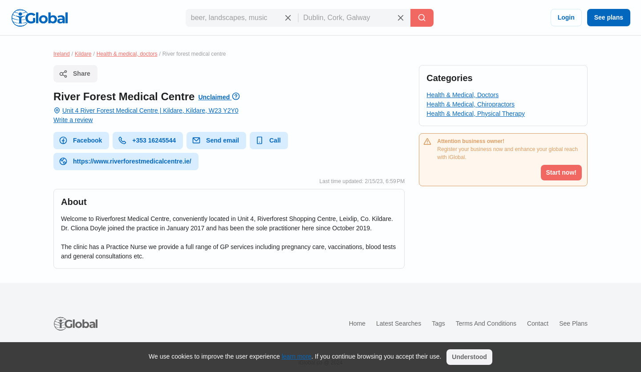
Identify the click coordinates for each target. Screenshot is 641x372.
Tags (438, 323)
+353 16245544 (147, 140)
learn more (297, 356)
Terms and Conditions (486, 323)
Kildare (83, 54)
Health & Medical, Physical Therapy (475, 113)
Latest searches (398, 323)
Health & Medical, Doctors (462, 94)
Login (566, 17)
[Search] (422, 18)
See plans (608, 17)
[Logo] (40, 18)
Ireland (61, 54)
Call (268, 140)
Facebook (80, 140)
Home (357, 323)
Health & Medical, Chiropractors (470, 104)
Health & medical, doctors (127, 54)
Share (74, 73)
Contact (537, 323)
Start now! (561, 172)
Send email (215, 140)
